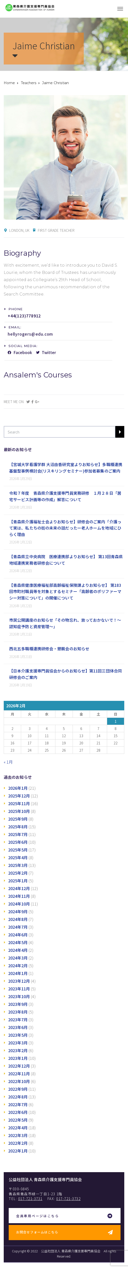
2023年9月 (18, 1004)
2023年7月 (18, 1020)
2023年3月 (18, 1043)
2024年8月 (18, 919)
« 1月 (8, 762)
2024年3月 (18, 958)
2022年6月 (18, 1112)
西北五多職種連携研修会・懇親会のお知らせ (49, 649)
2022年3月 (18, 1135)
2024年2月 (18, 965)
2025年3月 (18, 865)
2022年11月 (19, 1074)
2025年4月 (18, 857)
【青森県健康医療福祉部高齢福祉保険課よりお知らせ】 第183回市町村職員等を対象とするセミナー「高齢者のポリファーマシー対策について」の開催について (65, 591)
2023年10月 (19, 996)
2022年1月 (18, 1151)
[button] (13, 309)
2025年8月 (18, 827)
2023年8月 (18, 1012)
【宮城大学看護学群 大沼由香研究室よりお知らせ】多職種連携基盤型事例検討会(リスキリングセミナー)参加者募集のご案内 (65, 467)
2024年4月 (18, 950)
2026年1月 (18, 788)
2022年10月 (19, 1081)
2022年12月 (19, 1066)
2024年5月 (18, 942)
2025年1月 (18, 881)
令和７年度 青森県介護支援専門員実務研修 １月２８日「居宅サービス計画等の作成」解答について (65, 496)
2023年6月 (18, 1027)
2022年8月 (18, 1097)
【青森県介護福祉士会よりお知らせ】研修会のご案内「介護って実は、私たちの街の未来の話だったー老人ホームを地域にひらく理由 (65, 528)
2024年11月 (19, 896)
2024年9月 (18, 911)
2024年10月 (19, 904)
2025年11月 (19, 803)
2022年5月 (18, 1120)
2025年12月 (19, 796)
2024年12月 (19, 888)
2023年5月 (18, 1035)
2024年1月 (18, 973)
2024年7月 (18, 927)
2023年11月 (19, 989)
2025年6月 (18, 842)
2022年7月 (18, 1104)
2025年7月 (18, 834)
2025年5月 (18, 850)
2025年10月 (19, 811)
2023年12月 (19, 981)
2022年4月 (18, 1128)
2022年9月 (18, 1089)
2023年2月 (18, 1050)
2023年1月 (18, 1058)
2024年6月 (18, 935)
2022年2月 (18, 1143)
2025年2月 (18, 873)
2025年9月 (18, 819)
